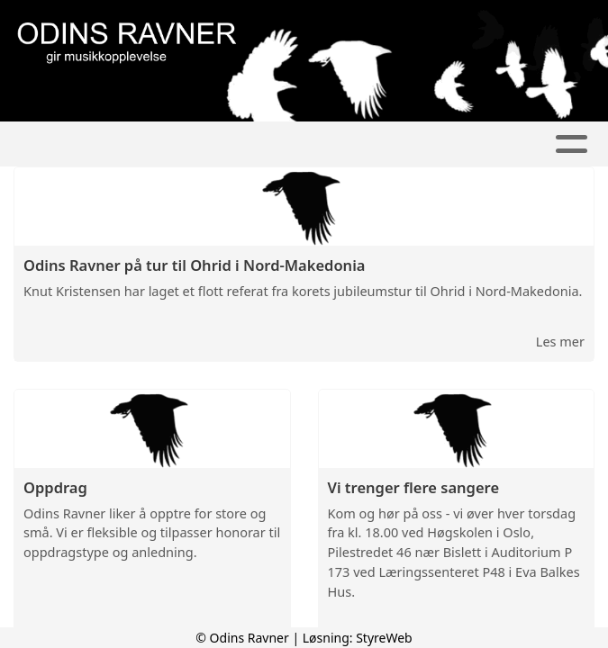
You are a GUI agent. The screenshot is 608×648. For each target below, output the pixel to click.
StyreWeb (384, 637)
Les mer (560, 341)
